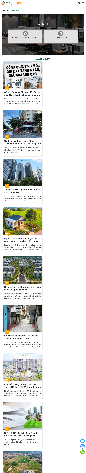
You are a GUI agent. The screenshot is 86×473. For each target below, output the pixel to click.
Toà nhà (4, 396)
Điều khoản (50, 407)
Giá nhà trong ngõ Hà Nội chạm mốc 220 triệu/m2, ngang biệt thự (62, 190)
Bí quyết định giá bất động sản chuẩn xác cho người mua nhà (22, 190)
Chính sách (50, 404)
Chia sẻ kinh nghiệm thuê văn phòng (25, 35)
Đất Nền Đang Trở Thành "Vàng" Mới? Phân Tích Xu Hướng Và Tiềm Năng (21, 287)
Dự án (4, 393)
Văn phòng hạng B (52, 358)
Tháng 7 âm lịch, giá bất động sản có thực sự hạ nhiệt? (22, 141)
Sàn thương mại (7, 400)
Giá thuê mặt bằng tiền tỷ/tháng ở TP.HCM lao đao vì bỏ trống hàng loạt (63, 93)
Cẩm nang (49, 396)
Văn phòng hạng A (52, 355)
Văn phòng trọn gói (52, 369)
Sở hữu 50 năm (7, 407)
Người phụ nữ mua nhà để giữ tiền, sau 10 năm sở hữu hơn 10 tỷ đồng (62, 141)
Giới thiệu (49, 393)
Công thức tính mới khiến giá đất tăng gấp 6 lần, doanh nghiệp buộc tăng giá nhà (21, 93)
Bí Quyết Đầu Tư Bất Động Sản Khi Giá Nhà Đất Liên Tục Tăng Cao (62, 238)
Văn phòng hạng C (52, 362)
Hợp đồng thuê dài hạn (9, 411)
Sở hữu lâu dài (7, 404)
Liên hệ (48, 400)
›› (51, 306)
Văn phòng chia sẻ (52, 373)
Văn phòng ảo (51, 366)
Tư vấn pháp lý (61, 35)
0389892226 (9, 377)
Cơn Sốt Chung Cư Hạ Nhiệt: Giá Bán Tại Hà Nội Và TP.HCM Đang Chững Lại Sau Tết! (22, 238)
